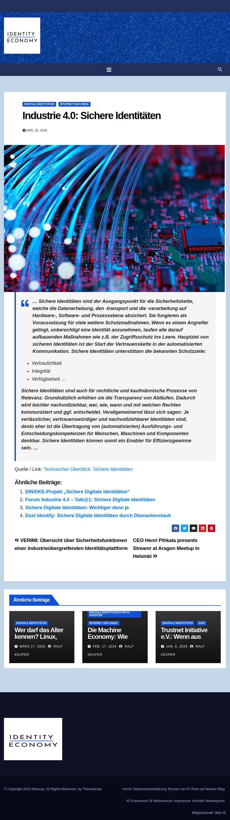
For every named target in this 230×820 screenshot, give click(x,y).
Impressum (182, 801)
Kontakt (198, 801)
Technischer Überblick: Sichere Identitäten (88, 469)
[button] (220, 69)
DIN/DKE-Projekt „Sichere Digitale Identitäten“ (77, 491)
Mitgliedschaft (202, 813)
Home (127, 789)
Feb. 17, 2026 (105, 646)
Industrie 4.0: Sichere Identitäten (91, 115)
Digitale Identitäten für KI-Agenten (109, 614)
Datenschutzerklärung (149, 789)
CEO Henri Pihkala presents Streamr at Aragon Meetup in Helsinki (166, 548)
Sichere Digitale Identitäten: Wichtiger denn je (77, 507)
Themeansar (92, 789)
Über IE (220, 813)
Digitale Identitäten (39, 104)
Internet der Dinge (74, 104)
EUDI (202, 623)
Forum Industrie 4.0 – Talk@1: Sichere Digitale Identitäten (90, 499)
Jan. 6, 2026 (176, 646)
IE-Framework (137, 801)
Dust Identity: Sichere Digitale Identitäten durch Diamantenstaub (98, 515)
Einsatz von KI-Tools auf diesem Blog (196, 789)
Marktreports (215, 801)
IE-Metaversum (161, 801)
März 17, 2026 (32, 646)
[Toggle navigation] (109, 69)
